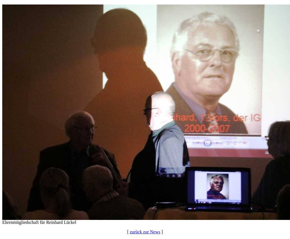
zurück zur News (145, 231)
